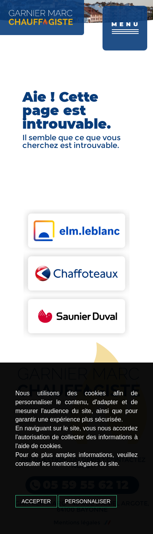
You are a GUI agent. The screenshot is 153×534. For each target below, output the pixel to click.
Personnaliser (88, 501)
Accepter (36, 501)
